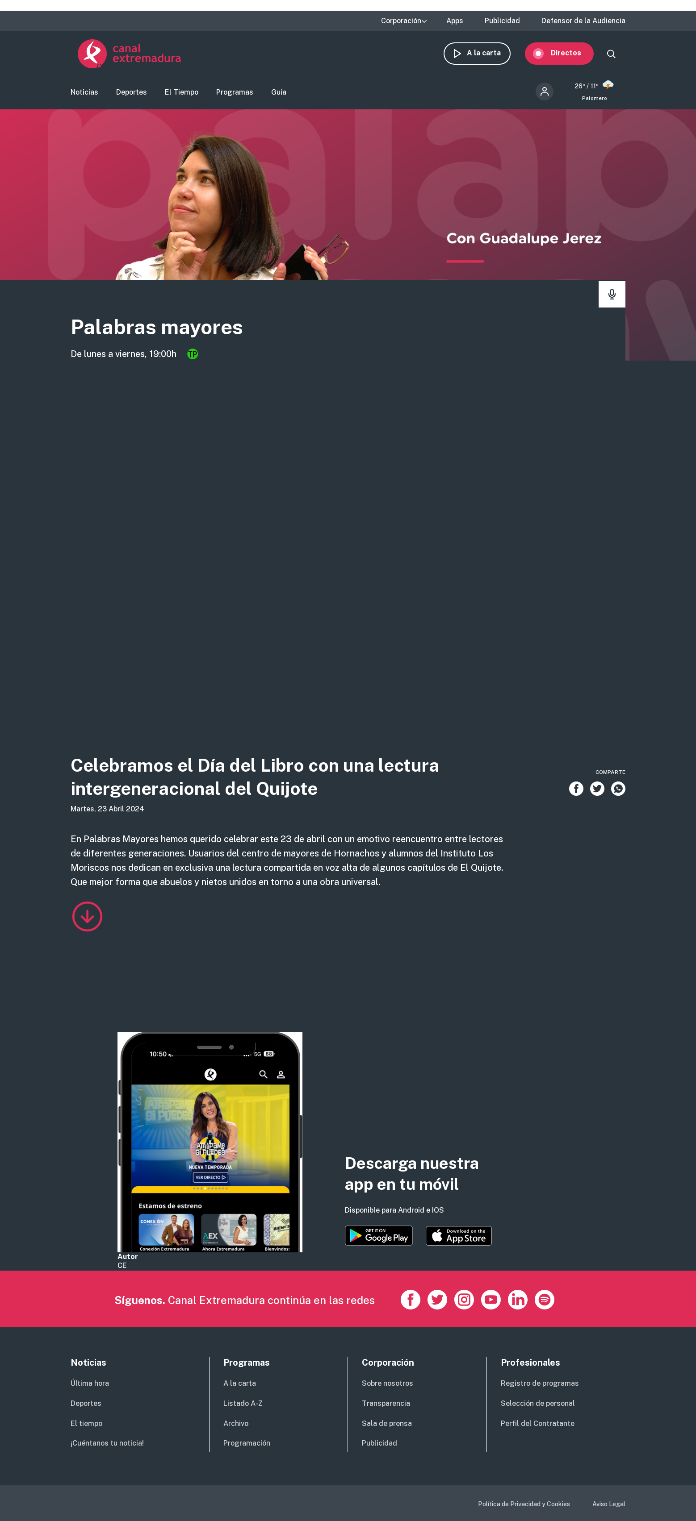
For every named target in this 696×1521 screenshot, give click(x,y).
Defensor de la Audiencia (583, 21)
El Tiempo (181, 96)
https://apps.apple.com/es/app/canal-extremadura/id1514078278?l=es (459, 1236)
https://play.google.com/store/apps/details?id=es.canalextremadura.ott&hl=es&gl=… (379, 1236)
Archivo (235, 1423)
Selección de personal (538, 1403)
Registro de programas (540, 1383)
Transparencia (386, 1403)
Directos (573, 57)
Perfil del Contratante (537, 1423)
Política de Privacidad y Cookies (524, 1504)
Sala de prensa (387, 1423)
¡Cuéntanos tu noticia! (107, 1443)
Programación (246, 1443)
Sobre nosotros (387, 1383)
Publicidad (502, 21)
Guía (278, 96)
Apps (454, 21)
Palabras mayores (184, 333)
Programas (234, 96)
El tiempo (86, 1423)
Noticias (84, 96)
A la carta (491, 57)
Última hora (90, 1383)
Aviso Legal (608, 1504)
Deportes (131, 96)
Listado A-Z (243, 1403)
